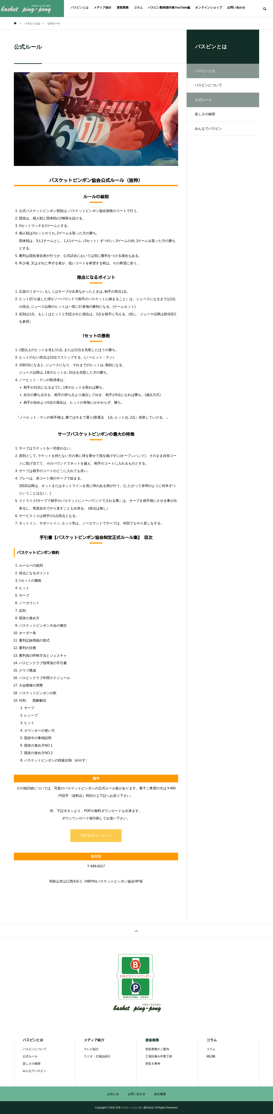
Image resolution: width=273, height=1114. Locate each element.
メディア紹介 (103, 7)
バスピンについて (208, 86)
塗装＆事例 (152, 1063)
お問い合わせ (236, 7)
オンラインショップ (208, 7)
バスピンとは (80, 7)
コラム (138, 7)
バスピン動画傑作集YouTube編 (169, 7)
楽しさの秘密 (205, 115)
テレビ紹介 (91, 1049)
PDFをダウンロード (96, 835)
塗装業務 (123, 7)
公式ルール (30, 1056)
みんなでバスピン (208, 130)
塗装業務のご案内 (157, 1049)
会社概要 (160, 1094)
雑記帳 (210, 1056)
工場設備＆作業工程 (158, 1056)
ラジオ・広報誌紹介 (97, 1056)
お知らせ (113, 1094)
